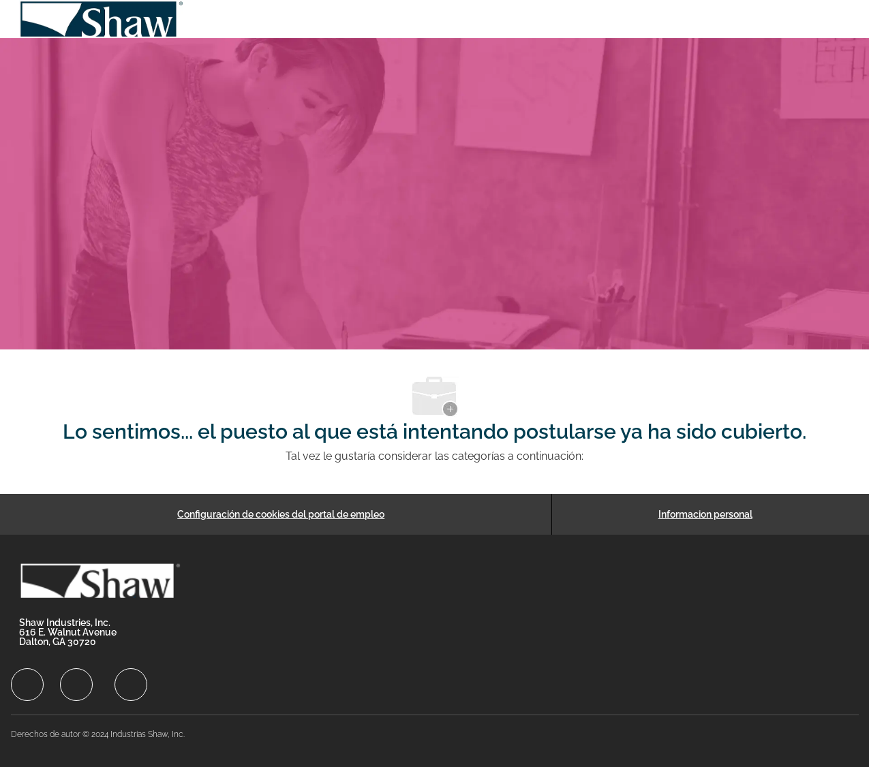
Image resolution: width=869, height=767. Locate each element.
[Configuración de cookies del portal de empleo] (281, 514)
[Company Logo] (102, 19)
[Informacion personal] (705, 514)
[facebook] (27, 684)
